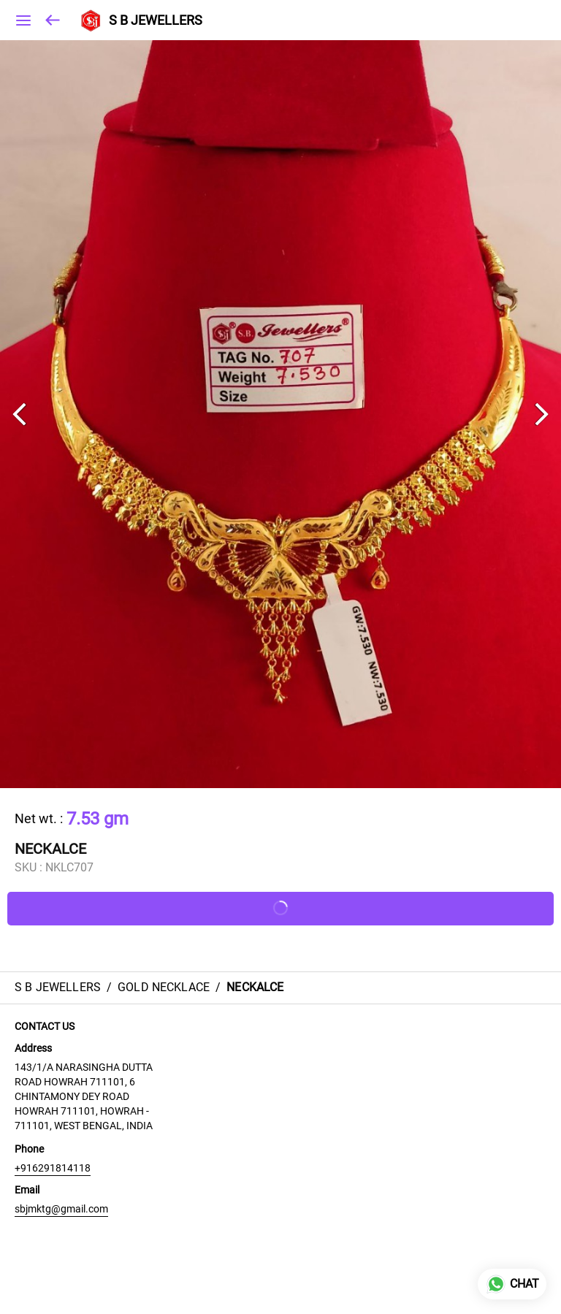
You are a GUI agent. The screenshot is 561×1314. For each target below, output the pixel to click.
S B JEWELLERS (155, 20)
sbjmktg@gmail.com (61, 1209)
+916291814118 (53, 1168)
